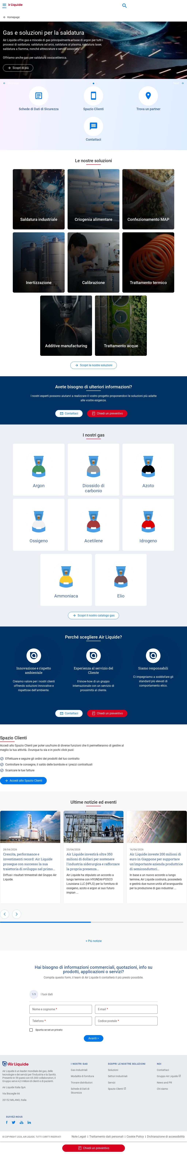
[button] (4, 914)
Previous (13, 83)
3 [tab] (97, 83)
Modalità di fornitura (82, 1076)
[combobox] (125, 6)
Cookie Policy (135, 1136)
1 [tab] (90, 83)
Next (176, 83)
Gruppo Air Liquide (169, 1076)
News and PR (164, 1082)
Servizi (111, 1082)
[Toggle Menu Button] (4, 5)
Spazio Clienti (117, 1088)
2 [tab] (93, 83)
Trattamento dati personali (106, 1136)
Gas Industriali (79, 1070)
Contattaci (163, 1070)
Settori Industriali (117, 1076)
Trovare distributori (81, 1082)
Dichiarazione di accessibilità (166, 1136)
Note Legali (79, 1136)
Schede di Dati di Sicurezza (80, 1090)
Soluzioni (113, 1070)
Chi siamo (162, 1088)
